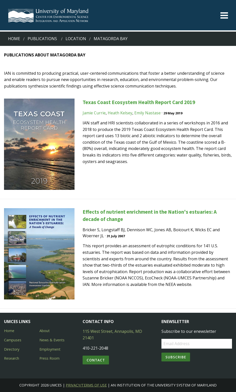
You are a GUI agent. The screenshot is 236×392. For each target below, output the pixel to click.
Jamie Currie (94, 113)
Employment (50, 349)
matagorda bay (111, 38)
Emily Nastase (147, 113)
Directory (11, 349)
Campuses (12, 340)
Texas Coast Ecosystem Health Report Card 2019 (139, 102)
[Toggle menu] (224, 15)
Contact (96, 360)
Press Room (49, 358)
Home (14, 38)
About (44, 330)
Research (11, 358)
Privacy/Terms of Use (86, 385)
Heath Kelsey (120, 113)
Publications (42, 38)
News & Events (52, 340)
